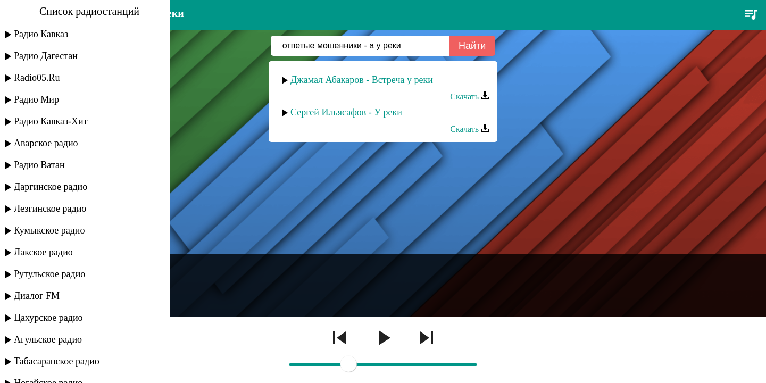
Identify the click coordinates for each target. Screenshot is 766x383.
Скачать (469, 96)
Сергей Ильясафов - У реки (346, 112)
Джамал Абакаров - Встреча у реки (361, 79)
